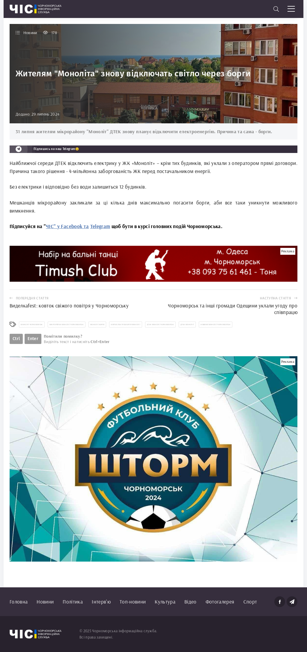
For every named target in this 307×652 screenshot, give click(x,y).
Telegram (100, 226)
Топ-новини (133, 601)
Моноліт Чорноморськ (32, 324)
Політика (73, 601)
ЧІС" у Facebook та (67, 226)
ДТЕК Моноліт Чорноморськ (160, 324)
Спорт (250, 601)
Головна (19, 601)
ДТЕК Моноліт (187, 324)
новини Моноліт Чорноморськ (216, 324)
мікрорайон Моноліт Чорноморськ (66, 324)
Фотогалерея (220, 601)
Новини (45, 601)
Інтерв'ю (101, 601)
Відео (190, 601)
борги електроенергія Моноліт (125, 324)
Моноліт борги (97, 324)
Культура (165, 601)
